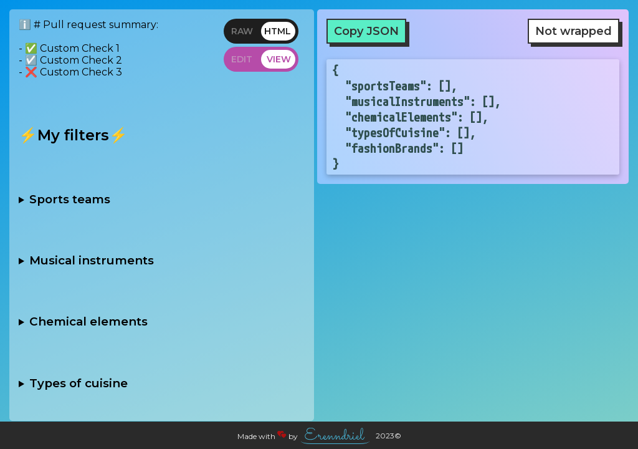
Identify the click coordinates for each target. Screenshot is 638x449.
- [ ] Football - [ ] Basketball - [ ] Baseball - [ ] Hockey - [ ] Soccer (162, 199)
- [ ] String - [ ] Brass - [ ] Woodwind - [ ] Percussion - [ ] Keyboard (162, 260)
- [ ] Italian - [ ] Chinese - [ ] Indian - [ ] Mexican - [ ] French (162, 383)
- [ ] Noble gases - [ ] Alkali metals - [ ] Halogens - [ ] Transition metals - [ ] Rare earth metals (162, 321)
